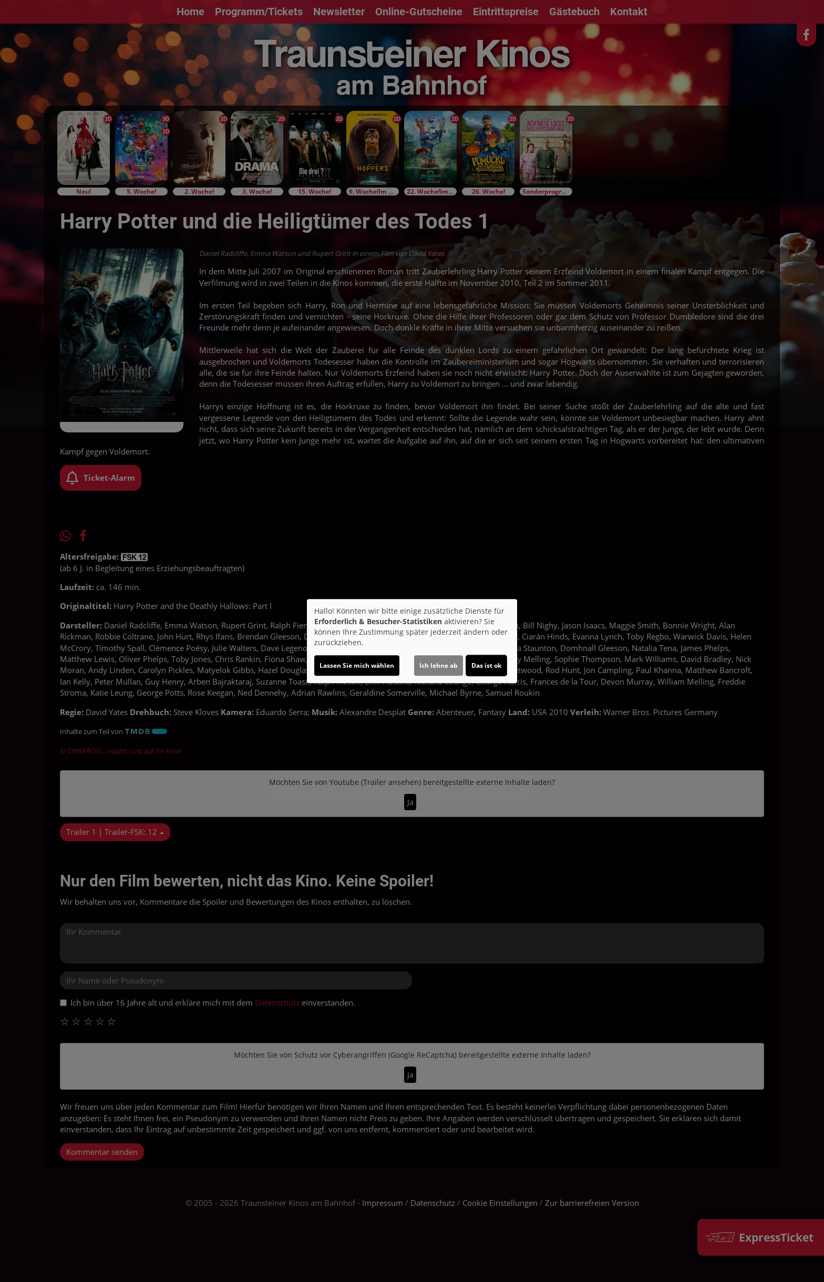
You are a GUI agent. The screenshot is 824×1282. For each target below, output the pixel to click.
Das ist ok (486, 665)
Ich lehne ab (438, 665)
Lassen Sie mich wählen (357, 665)
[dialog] (412, 641)
